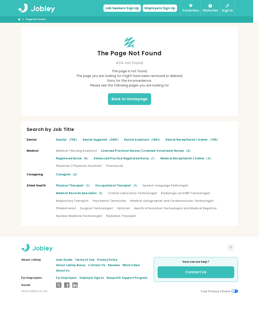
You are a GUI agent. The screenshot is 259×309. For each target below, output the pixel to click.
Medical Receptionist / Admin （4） (186, 158)
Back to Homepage (130, 99)
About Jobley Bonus (71, 265)
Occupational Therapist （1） (116, 185)
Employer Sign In (91, 278)
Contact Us (96, 265)
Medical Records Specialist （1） (80, 193)
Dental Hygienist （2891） (101, 140)
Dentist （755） (67, 140)
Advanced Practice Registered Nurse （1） (125, 158)
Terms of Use (84, 260)
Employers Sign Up (162, 8)
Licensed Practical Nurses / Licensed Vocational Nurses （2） (146, 151)
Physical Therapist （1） (73, 185)
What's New (131, 265)
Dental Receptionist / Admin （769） (192, 140)
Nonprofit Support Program (127, 278)
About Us (63, 270)
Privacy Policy (107, 260)
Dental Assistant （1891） (142, 140)
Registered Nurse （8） (73, 158)
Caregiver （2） (67, 174)
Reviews (114, 265)
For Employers (66, 278)
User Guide (64, 260)
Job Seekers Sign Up (125, 8)
